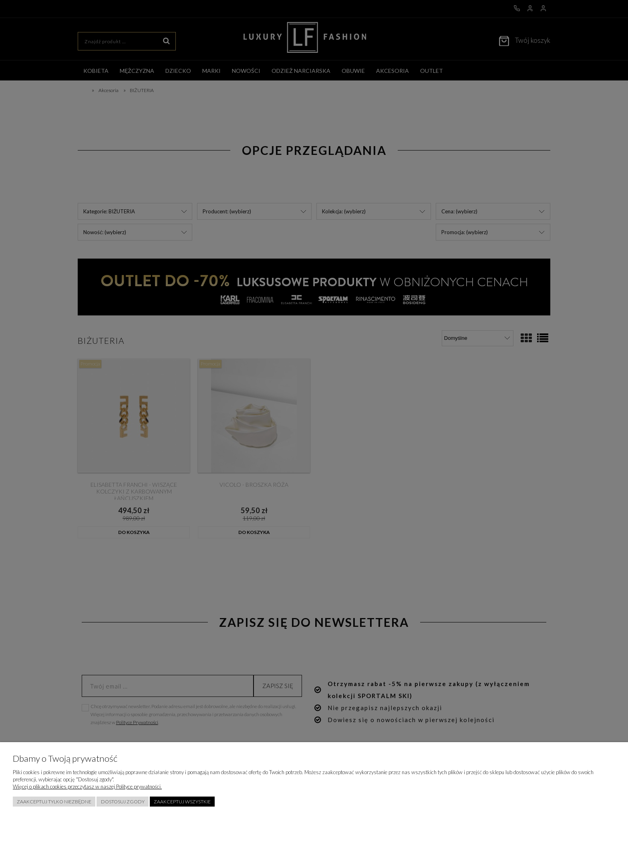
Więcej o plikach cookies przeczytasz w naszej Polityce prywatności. (87, 786)
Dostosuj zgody (123, 802)
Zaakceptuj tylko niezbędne (54, 802)
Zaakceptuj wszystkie (182, 802)
